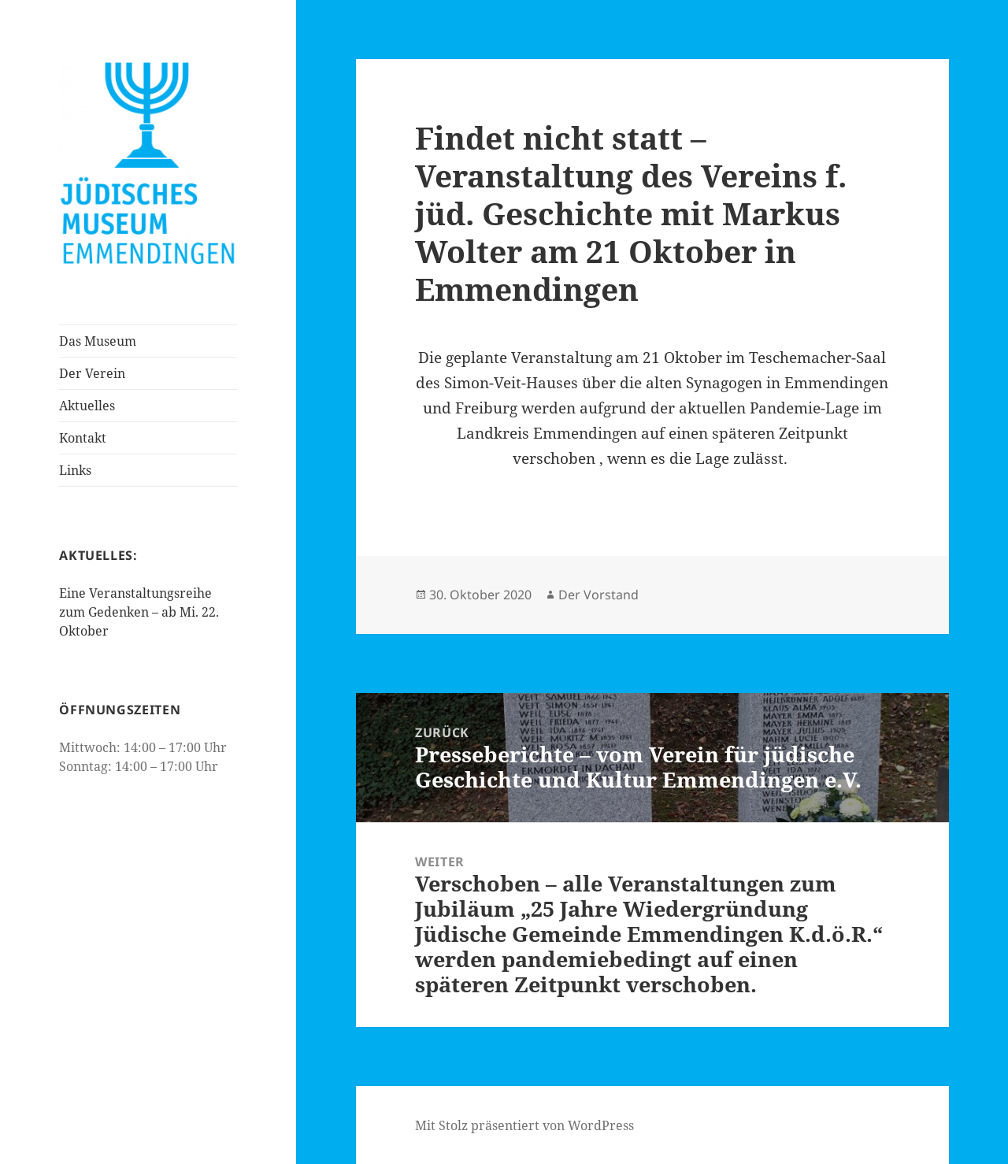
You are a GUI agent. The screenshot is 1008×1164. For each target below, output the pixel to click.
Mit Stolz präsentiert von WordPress (524, 1125)
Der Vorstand (598, 594)
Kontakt (82, 438)
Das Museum (97, 341)
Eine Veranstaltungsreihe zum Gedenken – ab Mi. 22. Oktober (139, 611)
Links (75, 470)
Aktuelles (87, 405)
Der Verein (92, 373)
